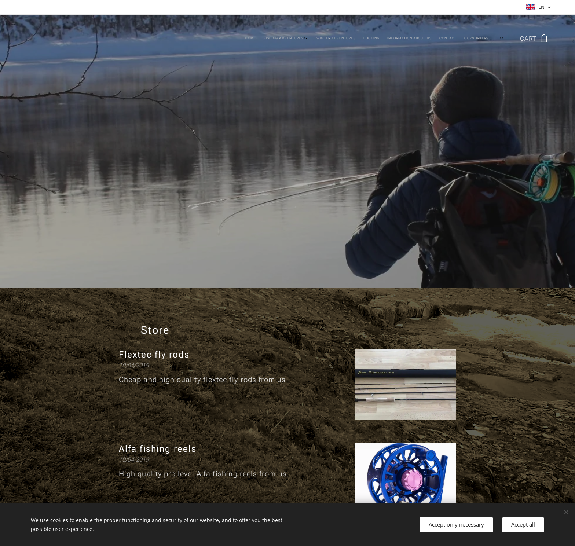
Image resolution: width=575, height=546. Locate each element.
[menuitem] (372, 38)
